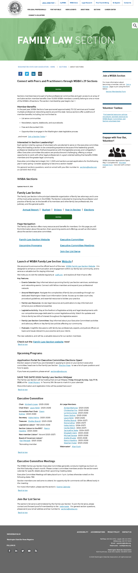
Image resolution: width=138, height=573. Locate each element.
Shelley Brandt (34, 421)
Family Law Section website (48, 341)
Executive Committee (72, 239)
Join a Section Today (36, 137)
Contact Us (127, 3)
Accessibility (82, 532)
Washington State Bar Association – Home (36, 67)
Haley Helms (33, 418)
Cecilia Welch (69, 428)
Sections (97, 9)
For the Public (55, 9)
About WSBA (85, 9)
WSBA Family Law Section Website (80, 266)
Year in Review (73, 209)
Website (67, 261)
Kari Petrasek (25, 441)
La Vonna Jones (70, 413)
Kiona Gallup (69, 423)
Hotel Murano (34, 382)
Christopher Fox (70, 410)
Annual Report (31, 209)
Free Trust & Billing (102, 3)
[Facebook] (10, 550)
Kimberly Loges (31, 404)
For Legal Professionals (36, 9)
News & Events (71, 9)
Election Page (64, 365)
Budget (46, 209)
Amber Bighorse (71, 408)
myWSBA (63, 3)
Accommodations (98, 532)
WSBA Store (74, 3)
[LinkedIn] (16, 550)
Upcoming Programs (30, 245)
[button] (20, 74)
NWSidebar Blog (14, 534)
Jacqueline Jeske (71, 430)
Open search (135, 26)
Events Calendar (63, 487)
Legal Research (87, 3)
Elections (89, 209)
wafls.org (59, 275)
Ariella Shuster (70, 438)
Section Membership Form (116, 92)
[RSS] (36, 550)
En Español (116, 3)
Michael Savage (70, 435)
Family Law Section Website (34, 239)
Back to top (23, 344)
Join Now (58, 217)
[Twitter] (23, 550)
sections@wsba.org (88, 167)
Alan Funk (76, 447)
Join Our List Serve (70, 251)
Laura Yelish (35, 408)
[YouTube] (29, 550)
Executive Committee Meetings (77, 245)
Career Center (110, 9)
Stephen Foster (70, 443)
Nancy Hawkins (70, 440)
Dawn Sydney (70, 415)
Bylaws (58, 209)
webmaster (64, 506)
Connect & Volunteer (37, 15)
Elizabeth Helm (70, 433)
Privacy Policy (114, 532)
